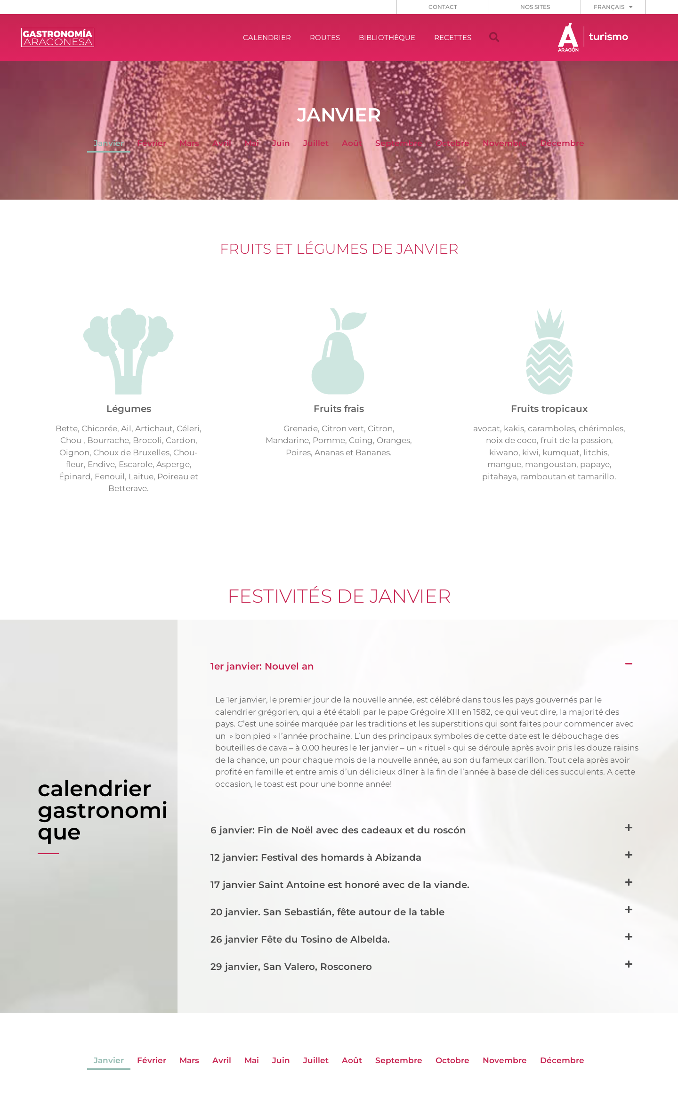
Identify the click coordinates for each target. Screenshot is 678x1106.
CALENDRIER (267, 37)
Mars (189, 143)
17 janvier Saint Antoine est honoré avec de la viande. (339, 884)
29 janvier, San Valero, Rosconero (291, 966)
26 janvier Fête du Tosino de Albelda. (300, 939)
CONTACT (442, 6)
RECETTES (452, 37)
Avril (221, 143)
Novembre (505, 143)
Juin (281, 143)
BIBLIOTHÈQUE (387, 37)
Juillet (316, 143)
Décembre (562, 143)
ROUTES (325, 37)
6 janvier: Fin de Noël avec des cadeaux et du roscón (338, 830)
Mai (251, 143)
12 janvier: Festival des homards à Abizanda (315, 857)
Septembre (398, 143)
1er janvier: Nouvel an (262, 666)
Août (352, 143)
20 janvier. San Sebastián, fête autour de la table (327, 912)
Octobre (452, 143)
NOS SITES (535, 6)
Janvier (109, 143)
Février (151, 143)
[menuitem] (613, 7)
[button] (494, 37)
